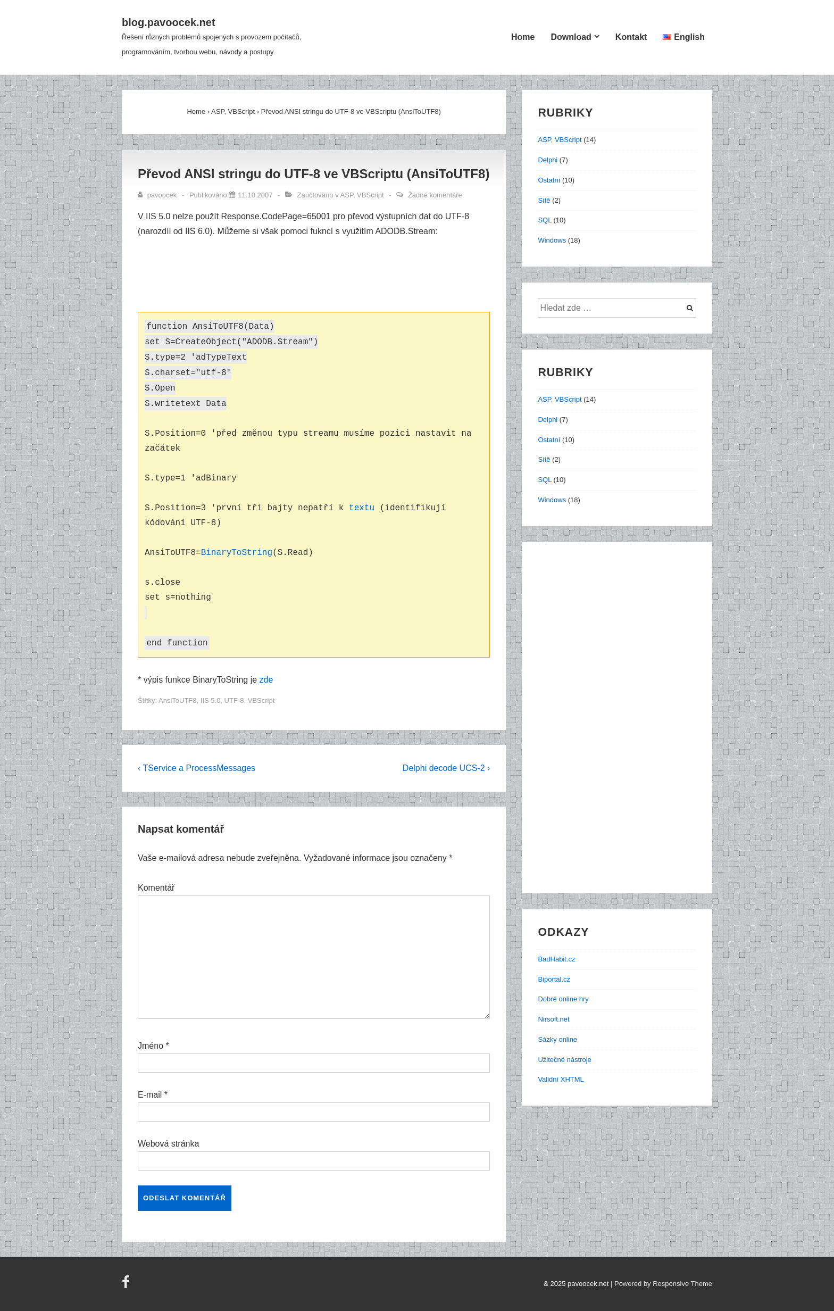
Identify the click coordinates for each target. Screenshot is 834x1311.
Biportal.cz (554, 979)
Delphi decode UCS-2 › (446, 768)
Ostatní (549, 180)
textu (361, 508)
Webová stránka (168, 1143)
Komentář (156, 887)
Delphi (547, 160)
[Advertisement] (320, 276)
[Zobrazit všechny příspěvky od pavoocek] (158, 195)
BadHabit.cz (556, 959)
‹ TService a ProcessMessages (196, 768)
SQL (545, 220)
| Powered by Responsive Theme (661, 1284)
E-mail (150, 1094)
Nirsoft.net (553, 1019)
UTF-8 (234, 700)
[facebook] (127, 1286)
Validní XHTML (560, 1079)
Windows (552, 240)
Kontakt (631, 37)
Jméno (150, 1045)
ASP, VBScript (362, 195)
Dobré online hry (563, 999)
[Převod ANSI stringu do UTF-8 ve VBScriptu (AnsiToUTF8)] (255, 195)
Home (523, 37)
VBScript (261, 700)
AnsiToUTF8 (178, 700)
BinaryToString (236, 553)
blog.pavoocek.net (168, 22)
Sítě (544, 200)
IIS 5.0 (211, 700)
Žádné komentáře (435, 195)
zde (266, 679)
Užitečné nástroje (564, 1060)
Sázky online (557, 1039)
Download (571, 37)
